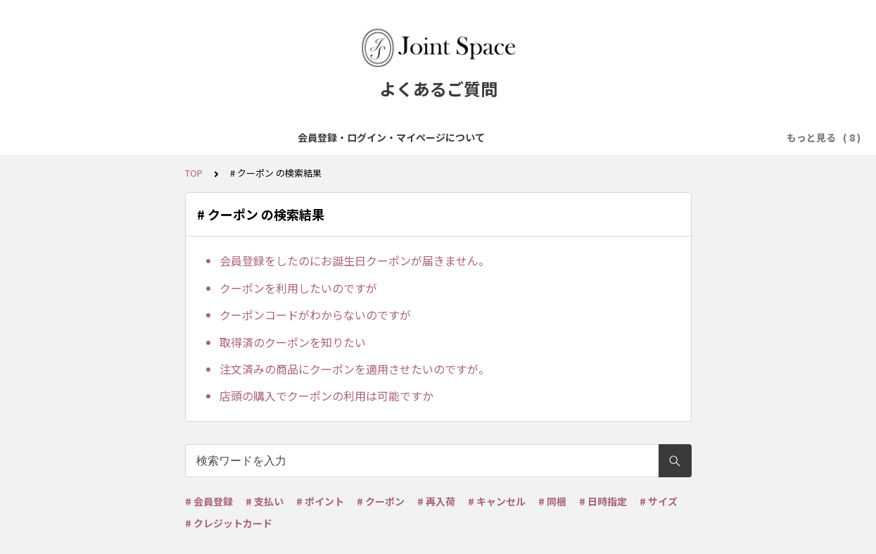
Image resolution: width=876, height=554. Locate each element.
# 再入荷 (436, 501)
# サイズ (659, 501)
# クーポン (381, 501)
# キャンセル (497, 501)
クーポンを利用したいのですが (298, 287)
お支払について (450, 137)
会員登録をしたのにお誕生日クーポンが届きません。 (355, 260)
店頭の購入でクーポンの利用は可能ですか (326, 395)
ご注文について (361, 137)
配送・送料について (548, 137)
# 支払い (265, 501)
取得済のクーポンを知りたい (293, 342)
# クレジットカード (228, 523)
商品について (277, 137)
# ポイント (320, 501)
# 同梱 (552, 501)
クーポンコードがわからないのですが (315, 314)
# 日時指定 (603, 501)
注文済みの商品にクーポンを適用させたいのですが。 (355, 368)
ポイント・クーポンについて (677, 137)
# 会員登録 (209, 501)
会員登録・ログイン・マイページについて (135, 137)
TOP (194, 173)
